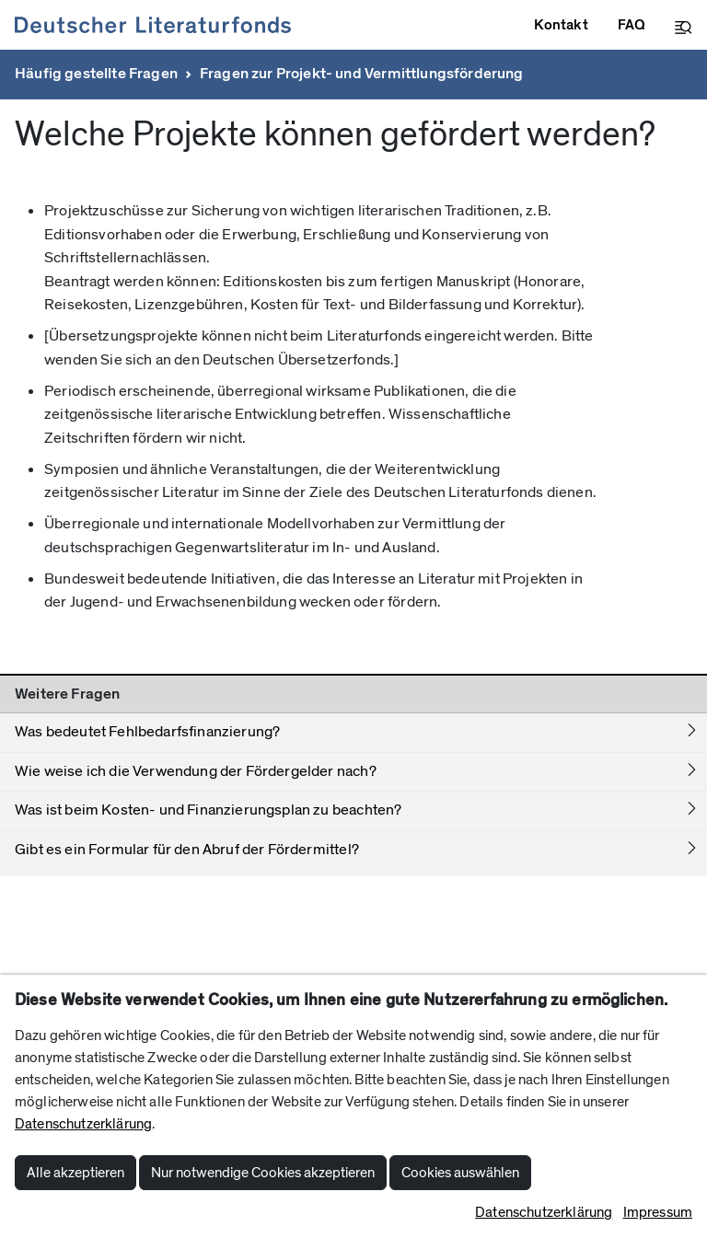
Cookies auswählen (460, 1173)
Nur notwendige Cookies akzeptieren (263, 1173)
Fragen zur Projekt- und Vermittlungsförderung (362, 74)
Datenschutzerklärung (83, 1124)
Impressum (657, 1212)
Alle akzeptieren (75, 1173)
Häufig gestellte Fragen (96, 74)
